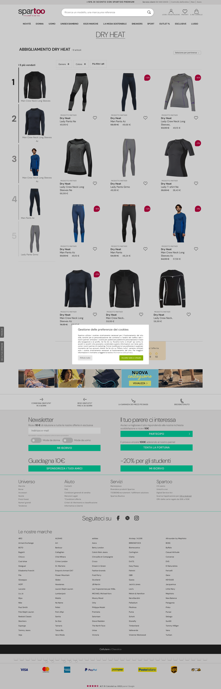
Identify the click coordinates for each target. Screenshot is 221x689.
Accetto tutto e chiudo (131, 358)
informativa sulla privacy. (123, 352)
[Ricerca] (149, 12)
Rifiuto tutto (85, 358)
